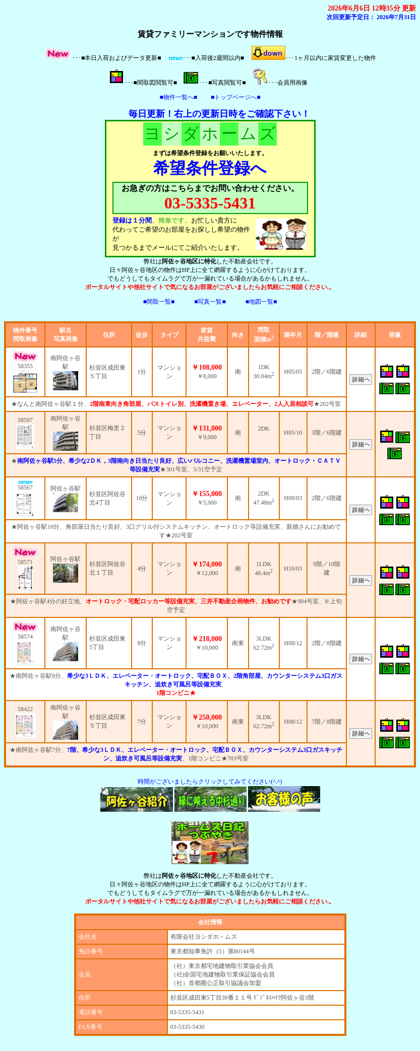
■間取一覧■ (159, 301)
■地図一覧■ (261, 301)
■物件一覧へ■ (179, 97)
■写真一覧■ (210, 301)
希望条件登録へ (210, 168)
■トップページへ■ (236, 97)
